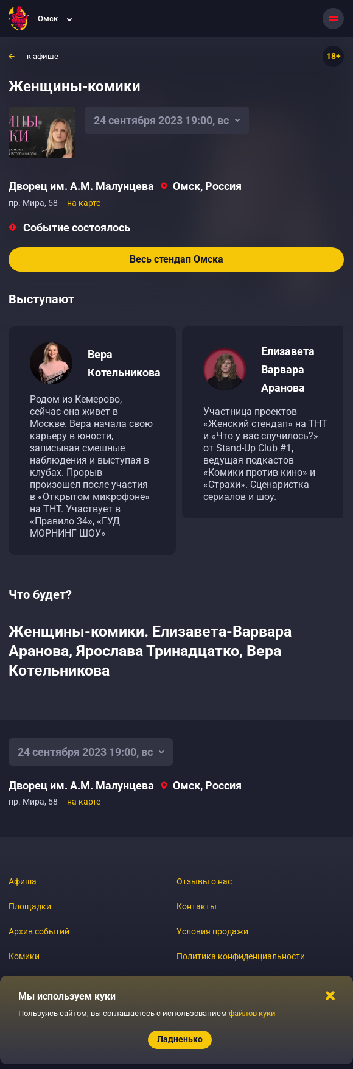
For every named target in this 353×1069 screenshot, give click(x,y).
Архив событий (39, 931)
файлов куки (252, 1013)
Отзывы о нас (204, 881)
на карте (83, 203)
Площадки (30, 906)
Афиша (23, 881)
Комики (24, 956)
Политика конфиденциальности (241, 956)
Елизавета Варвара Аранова (288, 369)
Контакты (197, 906)
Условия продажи (212, 931)
